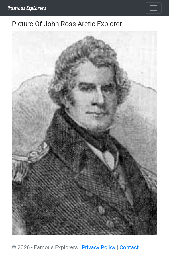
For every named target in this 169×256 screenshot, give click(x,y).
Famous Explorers (27, 7)
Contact (129, 247)
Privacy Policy (98, 247)
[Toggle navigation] (154, 8)
